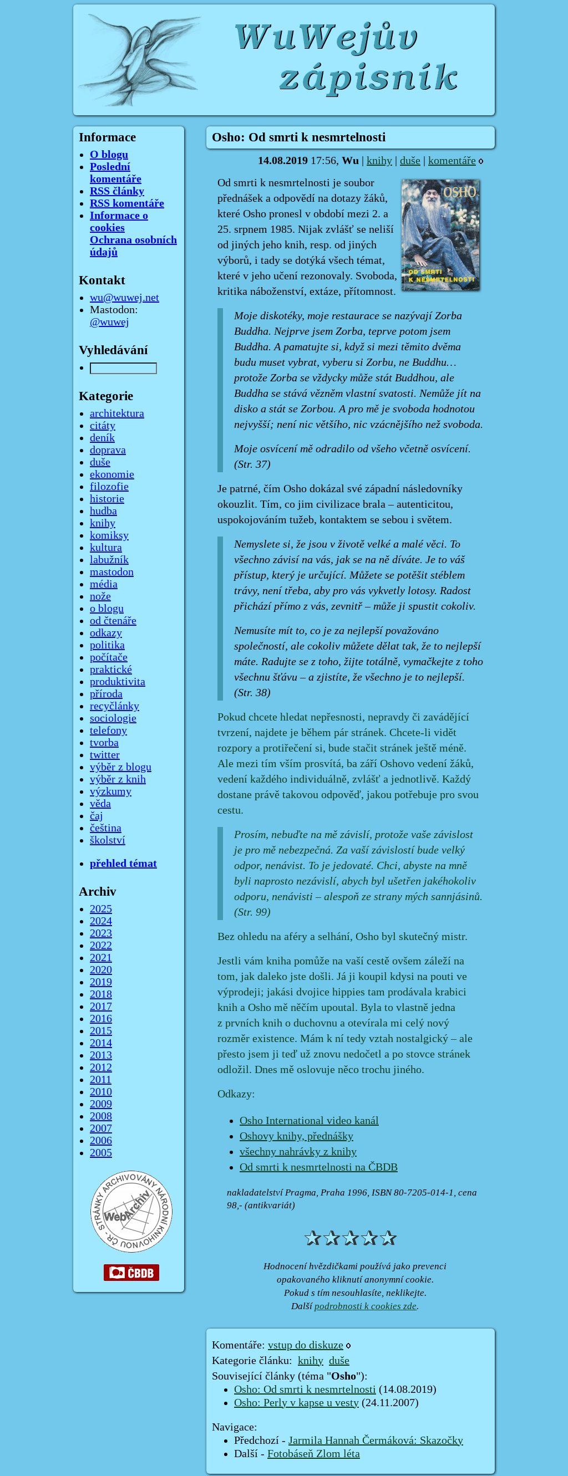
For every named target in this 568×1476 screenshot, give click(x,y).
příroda (106, 694)
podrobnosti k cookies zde (366, 1306)
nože (100, 596)
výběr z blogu (120, 767)
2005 (101, 1153)
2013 (101, 1055)
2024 (101, 921)
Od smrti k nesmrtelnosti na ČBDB (319, 1167)
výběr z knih (118, 779)
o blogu (107, 608)
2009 (101, 1104)
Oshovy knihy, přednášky (296, 1136)
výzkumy (110, 791)
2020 (101, 970)
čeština (105, 828)
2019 (101, 982)
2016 (101, 1019)
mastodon (112, 572)
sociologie (113, 718)
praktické (111, 669)
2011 (100, 1080)
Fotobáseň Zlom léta (313, 1454)
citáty (102, 426)
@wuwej (109, 322)
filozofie (109, 487)
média (104, 584)
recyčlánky (114, 706)
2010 (101, 1092)
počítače (109, 657)
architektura (117, 413)
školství (107, 840)
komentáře (452, 161)
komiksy (109, 535)
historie (107, 499)
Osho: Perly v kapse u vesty (296, 1403)
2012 (101, 1067)
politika (107, 645)
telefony (108, 730)
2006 (101, 1141)
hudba (103, 511)
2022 (101, 945)
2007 (101, 1128)
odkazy (106, 633)
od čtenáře (113, 621)
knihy (379, 161)
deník (102, 438)
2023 (101, 933)
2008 (101, 1116)
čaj (96, 816)
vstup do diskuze (305, 1345)
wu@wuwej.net (124, 298)
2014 (101, 1043)
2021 (101, 958)
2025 (101, 909)
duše (410, 161)
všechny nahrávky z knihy (298, 1152)
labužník (109, 560)
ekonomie (112, 474)
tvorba (104, 743)
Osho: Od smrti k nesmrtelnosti (305, 1389)
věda (100, 804)
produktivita (117, 682)
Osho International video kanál (309, 1121)
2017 (101, 1006)
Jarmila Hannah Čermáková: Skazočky (375, 1440)
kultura (106, 548)
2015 (101, 1031)
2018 (101, 994)
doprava (108, 450)
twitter (105, 755)
